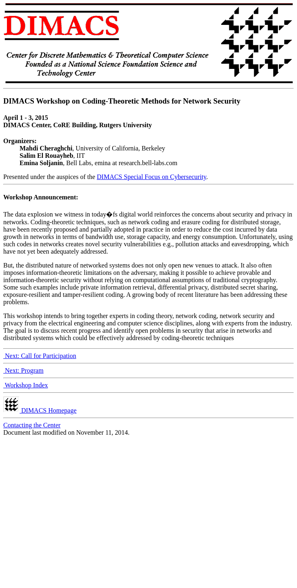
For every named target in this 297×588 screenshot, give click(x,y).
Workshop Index (25, 385)
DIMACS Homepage (40, 410)
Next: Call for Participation (39, 355)
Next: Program (23, 370)
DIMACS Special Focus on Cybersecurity (151, 176)
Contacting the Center (31, 425)
